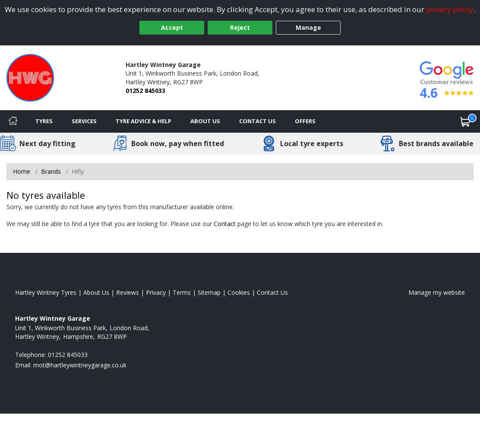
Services (84, 121)
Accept (172, 27)
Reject (240, 27)
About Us (205, 121)
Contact (225, 224)
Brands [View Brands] (51, 171)
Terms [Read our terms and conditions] (182, 292)
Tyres (44, 121)
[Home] (13, 121)
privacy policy (450, 9)
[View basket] (465, 121)
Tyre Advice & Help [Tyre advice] (143, 121)
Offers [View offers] (305, 121)
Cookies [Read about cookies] (238, 292)
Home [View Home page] (21, 171)
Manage (308, 27)
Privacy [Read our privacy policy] (156, 292)
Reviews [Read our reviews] (127, 292)
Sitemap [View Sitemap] (209, 292)
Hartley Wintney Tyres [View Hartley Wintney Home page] (45, 292)
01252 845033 (145, 90)
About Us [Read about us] (96, 292)
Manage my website (436, 292)
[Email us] (79, 365)
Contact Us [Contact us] (257, 121)
